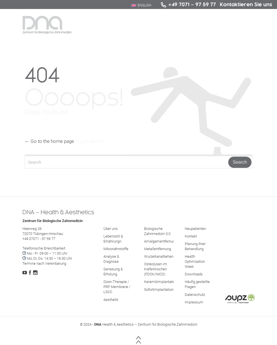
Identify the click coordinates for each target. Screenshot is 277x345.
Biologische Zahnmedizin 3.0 (157, 231)
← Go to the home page (49, 141)
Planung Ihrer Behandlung (195, 246)
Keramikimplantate (159, 282)
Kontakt (191, 236)
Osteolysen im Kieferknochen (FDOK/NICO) (155, 269)
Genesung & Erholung (113, 271)
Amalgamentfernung (160, 241)
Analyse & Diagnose (111, 259)
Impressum (194, 302)
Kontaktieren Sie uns (246, 4)
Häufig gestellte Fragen (197, 284)
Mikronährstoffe (115, 249)
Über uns (110, 229)
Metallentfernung (157, 249)
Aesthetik (110, 300)
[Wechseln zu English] (141, 5)
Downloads (194, 274)
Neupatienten (195, 229)
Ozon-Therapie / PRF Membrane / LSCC (116, 287)
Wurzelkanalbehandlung (163, 256)
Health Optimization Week (195, 261)
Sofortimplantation (159, 289)
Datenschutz (195, 295)
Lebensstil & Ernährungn (113, 238)
